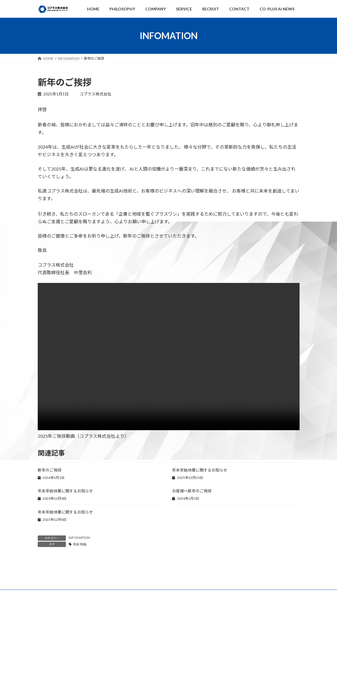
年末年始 (79, 544)
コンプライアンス (144, 668)
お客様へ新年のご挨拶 (191, 490)
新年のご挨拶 (49, 470)
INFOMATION (79, 537)
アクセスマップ (232, 668)
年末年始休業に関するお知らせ (199, 470)
